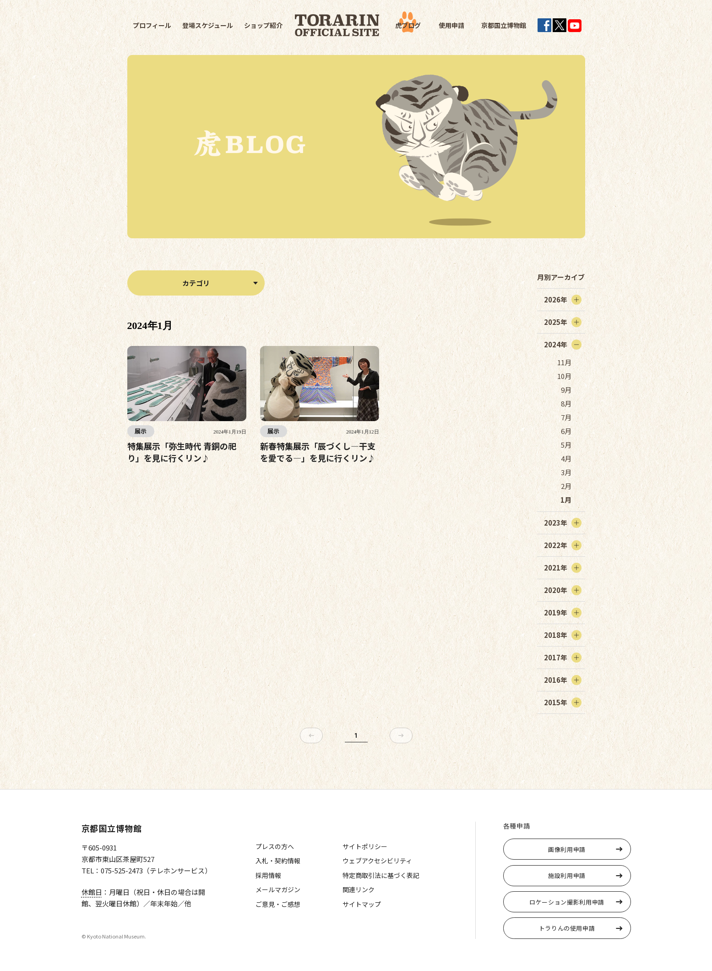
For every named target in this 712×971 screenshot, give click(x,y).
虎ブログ (408, 25)
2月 (566, 486)
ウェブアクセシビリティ (377, 860)
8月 (566, 403)
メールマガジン (277, 889)
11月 (564, 362)
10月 (564, 376)
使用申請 (451, 25)
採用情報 (268, 875)
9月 (566, 390)
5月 (566, 445)
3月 (566, 472)
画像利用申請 (567, 849)
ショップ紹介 (263, 25)
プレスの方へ (274, 846)
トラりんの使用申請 (567, 928)
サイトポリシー (364, 846)
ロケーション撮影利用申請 (566, 902)
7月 (566, 417)
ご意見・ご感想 (277, 904)
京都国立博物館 (503, 25)
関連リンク (358, 889)
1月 (565, 500)
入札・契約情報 (277, 860)
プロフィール (152, 25)
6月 (566, 431)
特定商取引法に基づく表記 (380, 875)
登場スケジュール (207, 25)
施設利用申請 (567, 875)
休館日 (92, 892)
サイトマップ (361, 904)
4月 (566, 458)
